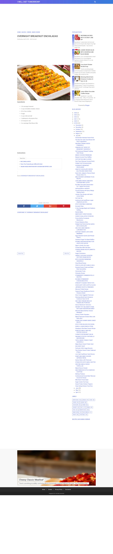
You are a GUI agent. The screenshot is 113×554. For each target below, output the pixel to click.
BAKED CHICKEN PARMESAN (83, 155)
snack (74, 414)
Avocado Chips (79, 206)
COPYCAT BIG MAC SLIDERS (83, 159)
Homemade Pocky (81, 271)
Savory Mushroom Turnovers (83, 305)
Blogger (87, 105)
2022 (75, 117)
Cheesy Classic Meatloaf (31, 479)
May (77, 390)
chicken (82, 402)
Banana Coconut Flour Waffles (83, 157)
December (79, 125)
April (77, 392)
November (79, 127)
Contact (50, 489)
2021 (75, 119)
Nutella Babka (79, 212)
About (43, 489)
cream (83, 404)
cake (91, 399)
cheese (74, 402)
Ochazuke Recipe (80, 273)
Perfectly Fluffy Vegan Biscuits (84, 348)
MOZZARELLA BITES (26, 161)
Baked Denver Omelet (81, 368)
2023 (75, 115)
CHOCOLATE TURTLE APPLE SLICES (85, 285)
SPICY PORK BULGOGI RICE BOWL (85, 324)
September (79, 131)
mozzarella (86, 412)
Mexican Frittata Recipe (81, 289)
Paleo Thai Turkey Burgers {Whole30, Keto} (31, 164)
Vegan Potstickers (80, 253)
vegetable (82, 414)
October (78, 129)
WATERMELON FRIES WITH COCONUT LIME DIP (87, 37)
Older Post (66, 253)
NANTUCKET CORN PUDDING (83, 214)
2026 (75, 113)
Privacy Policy (58, 489)
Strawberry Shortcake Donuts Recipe (85, 328)
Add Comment (33, 39)
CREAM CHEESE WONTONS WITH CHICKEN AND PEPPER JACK (36, 166)
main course (76, 412)
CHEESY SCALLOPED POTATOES (84, 216)
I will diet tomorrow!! (28, 2)
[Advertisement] (56, 18)
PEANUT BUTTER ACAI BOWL (83, 163)
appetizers (75, 399)
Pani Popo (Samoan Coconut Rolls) (84, 161)
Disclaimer (68, 489)
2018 (75, 123)
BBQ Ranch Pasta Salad (81, 380)
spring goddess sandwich (82, 188)
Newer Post (20, 253)
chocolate (75, 404)
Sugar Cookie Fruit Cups (82, 382)
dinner (88, 407)
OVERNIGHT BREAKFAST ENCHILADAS (32, 175)
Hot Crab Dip (78, 198)
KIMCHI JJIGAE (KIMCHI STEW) (84, 326)
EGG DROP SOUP (80, 346)
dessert (75, 407)
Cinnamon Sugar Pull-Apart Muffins (84, 239)
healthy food (82, 409)
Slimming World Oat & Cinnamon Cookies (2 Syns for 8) (87, 79)
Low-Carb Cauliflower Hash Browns (85, 354)
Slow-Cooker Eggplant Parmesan (84, 295)
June (77, 388)
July (77, 135)
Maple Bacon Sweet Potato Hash (84, 344)
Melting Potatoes (80, 374)
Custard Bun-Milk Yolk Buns (82, 247)
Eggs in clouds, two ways (82, 245)
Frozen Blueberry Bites (81, 222)
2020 (75, 121)
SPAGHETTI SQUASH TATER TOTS (84, 283)
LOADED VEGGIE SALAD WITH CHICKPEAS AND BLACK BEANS (87, 52)
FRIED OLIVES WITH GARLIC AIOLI (85, 265)
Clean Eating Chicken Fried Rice (84, 386)
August (78, 133)
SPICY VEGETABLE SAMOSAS (83, 204)
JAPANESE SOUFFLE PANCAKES (84, 287)
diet (82, 407)
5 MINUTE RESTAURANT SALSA (84, 334)
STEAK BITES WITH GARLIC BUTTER (85, 362)
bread (84, 399)
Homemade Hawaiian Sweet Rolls (84, 137)
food (74, 409)
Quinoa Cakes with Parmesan (83, 360)
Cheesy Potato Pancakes (82, 314)
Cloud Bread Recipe (80, 263)
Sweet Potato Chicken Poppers (84, 384)
